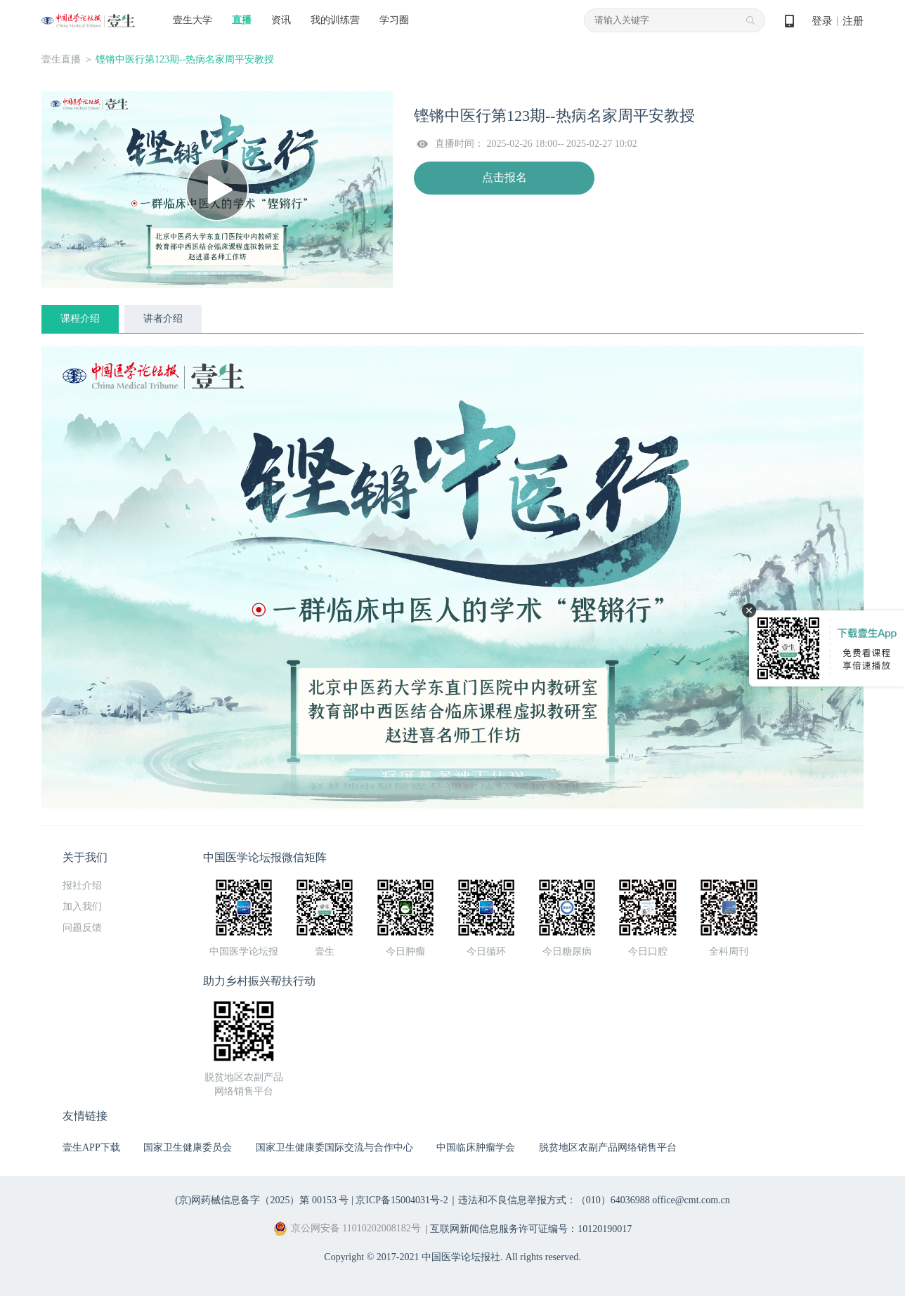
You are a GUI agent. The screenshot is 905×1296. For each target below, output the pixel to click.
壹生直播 (61, 59)
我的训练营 (335, 20)
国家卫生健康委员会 (187, 1147)
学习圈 (394, 20)
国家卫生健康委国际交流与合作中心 (334, 1147)
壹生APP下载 (91, 1147)
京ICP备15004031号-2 (402, 1200)
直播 (242, 20)
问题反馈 (82, 927)
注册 (853, 21)
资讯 (281, 20)
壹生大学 (192, 20)
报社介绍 (82, 885)
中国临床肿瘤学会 (475, 1147)
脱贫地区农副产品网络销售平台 (608, 1147)
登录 (822, 21)
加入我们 (82, 906)
